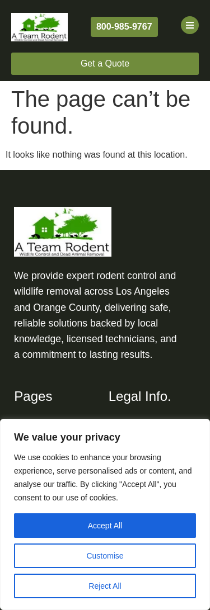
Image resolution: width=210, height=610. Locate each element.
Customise (104, 555)
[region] (105, 514)
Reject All (104, 585)
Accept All (105, 525)
